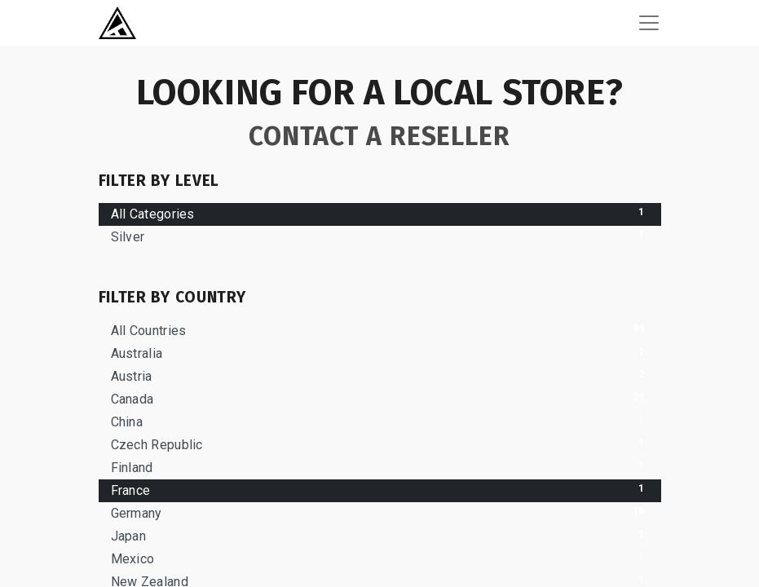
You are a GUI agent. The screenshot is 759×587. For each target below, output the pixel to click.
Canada (380, 398)
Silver (380, 236)
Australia (380, 352)
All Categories (380, 213)
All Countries (380, 329)
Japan (380, 535)
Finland (380, 466)
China (380, 421)
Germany (380, 512)
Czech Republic (380, 443)
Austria (380, 375)
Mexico (380, 558)
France (380, 489)
